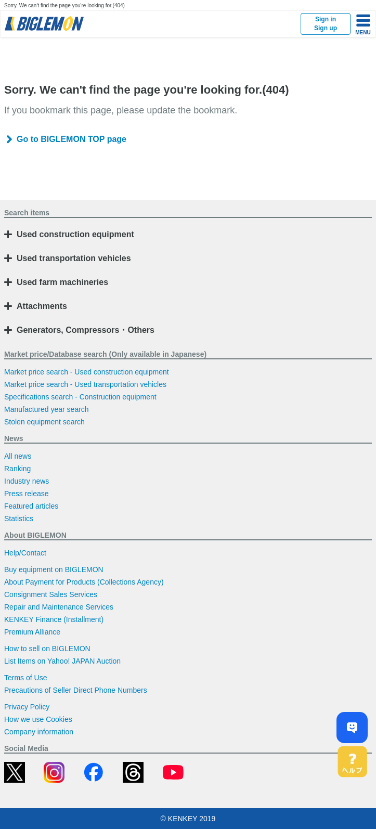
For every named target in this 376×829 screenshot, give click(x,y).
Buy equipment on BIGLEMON (53, 569)
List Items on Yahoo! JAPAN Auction (62, 661)
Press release (26, 493)
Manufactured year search (46, 409)
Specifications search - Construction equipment (80, 397)
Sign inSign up (325, 24)
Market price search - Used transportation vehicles (85, 384)
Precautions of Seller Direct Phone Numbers (75, 690)
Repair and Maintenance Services (58, 607)
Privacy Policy (26, 707)
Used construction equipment (75, 234)
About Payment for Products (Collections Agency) (84, 582)
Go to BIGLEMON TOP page (71, 139)
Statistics (18, 518)
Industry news (26, 481)
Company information (38, 732)
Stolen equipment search (44, 422)
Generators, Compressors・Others (85, 330)
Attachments (42, 306)
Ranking (17, 468)
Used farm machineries (62, 282)
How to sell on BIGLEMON (47, 648)
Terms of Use (25, 677)
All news (17, 456)
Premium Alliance (32, 632)
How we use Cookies (38, 719)
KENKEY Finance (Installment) (53, 619)
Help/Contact (25, 553)
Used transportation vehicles (74, 258)
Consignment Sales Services (50, 594)
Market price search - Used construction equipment (86, 372)
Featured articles (31, 506)
